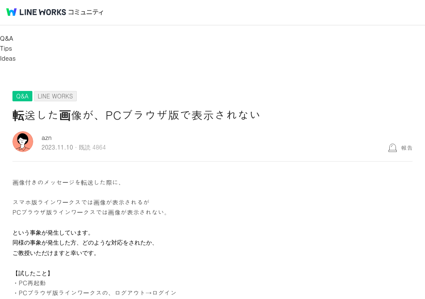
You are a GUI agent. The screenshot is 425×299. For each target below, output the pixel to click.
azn (47, 137)
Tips (6, 48)
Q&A (6, 38)
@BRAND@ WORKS (36, 12)
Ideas (8, 58)
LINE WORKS (55, 96)
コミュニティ (85, 12)
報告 (407, 147)
